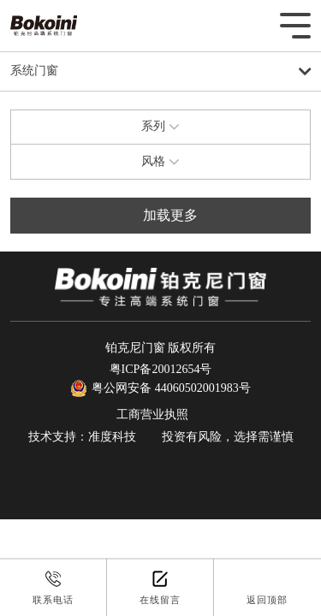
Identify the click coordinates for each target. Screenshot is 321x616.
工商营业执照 (152, 414)
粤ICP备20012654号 (161, 369)
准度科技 (112, 436)
